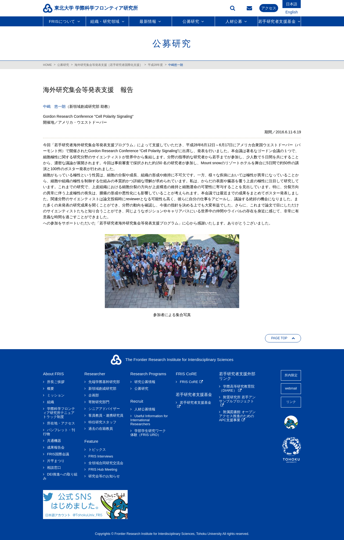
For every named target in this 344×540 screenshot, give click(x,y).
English (291, 12)
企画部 (93, 395)
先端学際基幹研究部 (104, 382)
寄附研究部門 (98, 402)
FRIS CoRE (189, 382)
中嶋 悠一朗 (54, 106)
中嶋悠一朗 (175, 64)
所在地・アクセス (61, 423)
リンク (291, 402)
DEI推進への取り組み (60, 476)
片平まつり (55, 461)
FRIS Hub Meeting (102, 469)
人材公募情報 (144, 409)
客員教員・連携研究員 (105, 415)
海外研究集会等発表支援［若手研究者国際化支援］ (108, 64)
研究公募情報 (144, 382)
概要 (50, 389)
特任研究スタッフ (102, 422)
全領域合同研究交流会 (105, 463)
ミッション (55, 395)
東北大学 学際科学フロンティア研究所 (96, 8)
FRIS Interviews (100, 456)
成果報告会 (55, 447)
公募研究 (63, 64)
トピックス (97, 450)
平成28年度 (155, 64)
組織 (50, 402)
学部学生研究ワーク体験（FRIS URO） (148, 433)
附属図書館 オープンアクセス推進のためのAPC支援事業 (237, 416)
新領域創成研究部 (102, 389)
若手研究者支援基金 (195, 403)
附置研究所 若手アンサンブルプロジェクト (237, 399)
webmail (291, 388)
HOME (47, 64)
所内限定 (291, 375)
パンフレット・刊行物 (59, 432)
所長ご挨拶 (55, 382)
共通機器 (54, 441)
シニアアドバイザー (104, 409)
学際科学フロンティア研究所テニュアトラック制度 (59, 413)
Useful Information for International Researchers (149, 420)
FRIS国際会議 (58, 454)
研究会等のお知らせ (104, 476)
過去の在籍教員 (100, 429)
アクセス (268, 8)
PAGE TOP (279, 338)
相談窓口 (54, 468)
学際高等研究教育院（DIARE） (237, 388)
